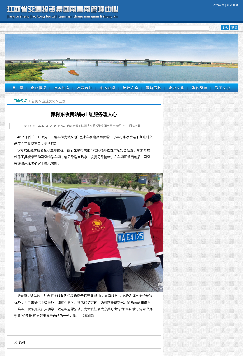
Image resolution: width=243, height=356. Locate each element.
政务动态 (61, 87)
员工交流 (222, 87)
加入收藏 (232, 5)
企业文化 (176, 87)
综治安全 (130, 87)
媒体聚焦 (199, 87)
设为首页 (218, 5)
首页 (16, 87)
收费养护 (84, 87)
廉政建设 (107, 87)
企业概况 (38, 87)
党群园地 (153, 87)
